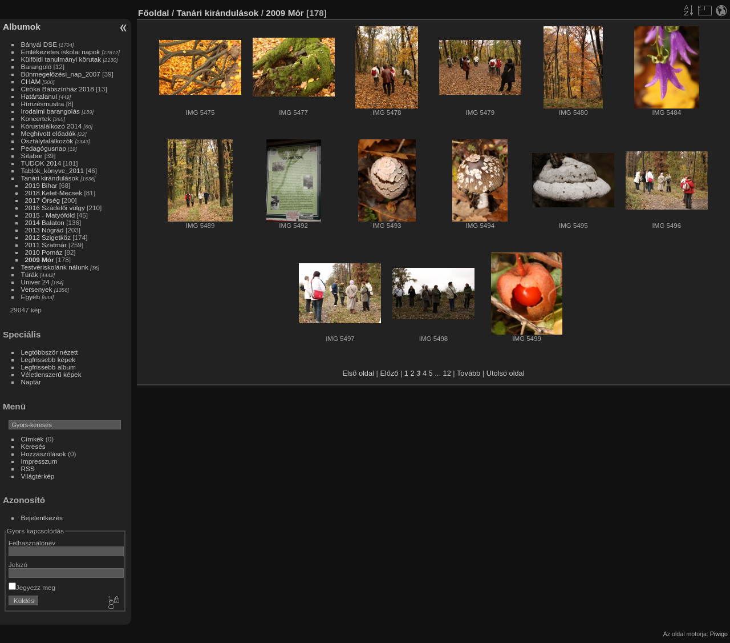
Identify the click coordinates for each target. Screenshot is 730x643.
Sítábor (32, 155)
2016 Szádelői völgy (55, 207)
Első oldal (358, 373)
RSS (28, 468)
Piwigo (719, 633)
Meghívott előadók (48, 133)
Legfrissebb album (48, 367)
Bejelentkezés (42, 517)
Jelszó (18, 564)
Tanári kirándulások (50, 178)
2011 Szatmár (46, 244)
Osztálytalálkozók (47, 140)
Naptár (31, 381)
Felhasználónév (32, 542)
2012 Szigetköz (48, 237)
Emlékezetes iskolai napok (60, 51)
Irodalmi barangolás (50, 111)
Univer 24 (35, 282)
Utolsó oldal (505, 373)
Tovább (468, 373)
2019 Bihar (41, 185)
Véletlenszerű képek (51, 374)
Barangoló (36, 66)
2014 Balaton (44, 222)
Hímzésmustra (42, 103)
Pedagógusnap (43, 148)
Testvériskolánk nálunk (54, 267)
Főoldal (153, 13)
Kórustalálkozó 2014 (51, 126)
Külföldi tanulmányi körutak (61, 59)
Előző (389, 373)
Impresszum (39, 461)
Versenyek (36, 289)
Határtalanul (39, 96)
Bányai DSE (39, 44)
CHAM (31, 81)
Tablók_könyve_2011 (52, 170)
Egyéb (30, 296)
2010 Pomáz (44, 252)
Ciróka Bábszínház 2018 (57, 89)
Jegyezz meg (32, 587)
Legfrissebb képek (48, 359)
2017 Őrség (42, 200)
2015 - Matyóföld (50, 215)
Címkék (32, 439)
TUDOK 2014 (41, 163)
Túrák (29, 274)
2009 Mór (39, 259)
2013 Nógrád (44, 230)
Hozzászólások (43, 453)
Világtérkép (38, 476)
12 (447, 373)
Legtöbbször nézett (49, 352)
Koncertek (36, 118)
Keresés (33, 446)
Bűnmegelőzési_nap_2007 (60, 74)
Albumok (21, 26)
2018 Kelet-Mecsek (54, 192)
